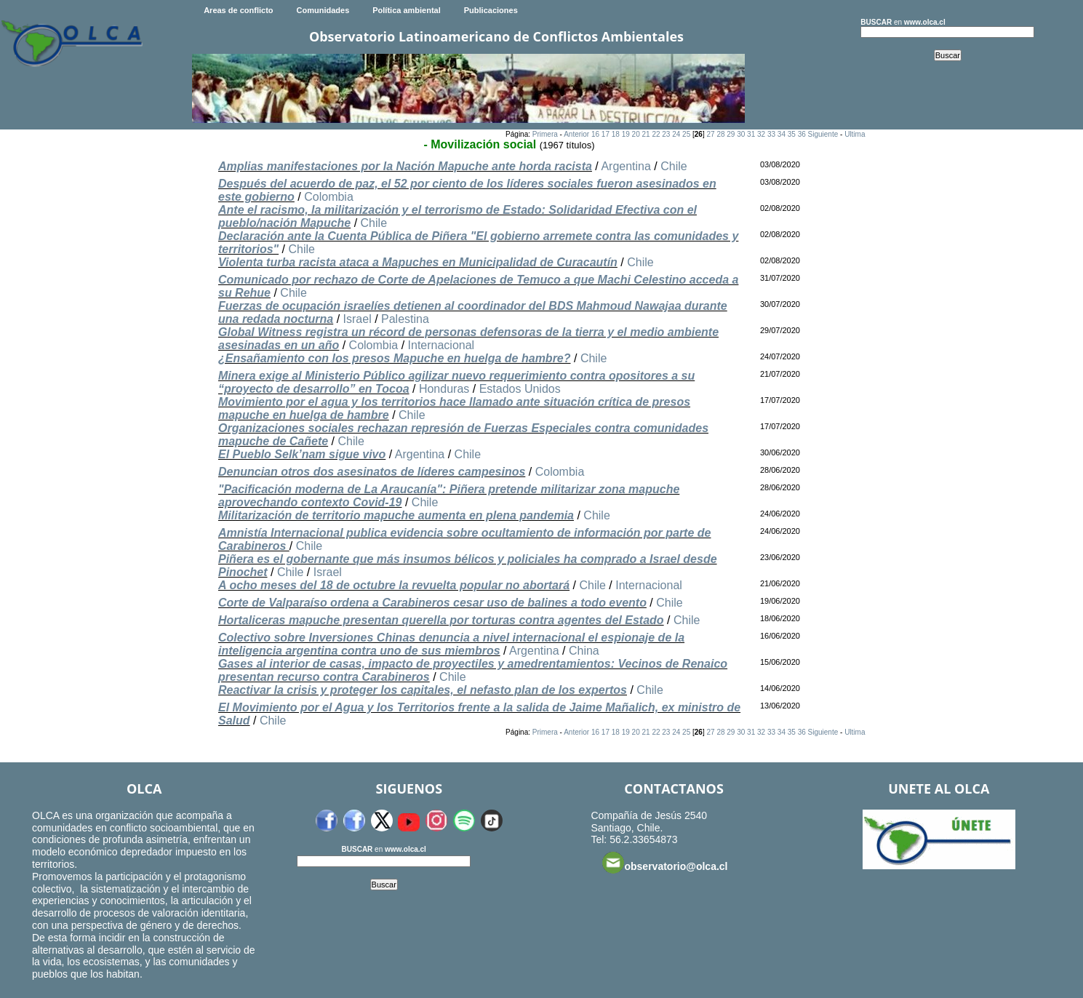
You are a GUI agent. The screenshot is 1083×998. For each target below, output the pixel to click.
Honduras (444, 389)
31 (751, 134)
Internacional (441, 345)
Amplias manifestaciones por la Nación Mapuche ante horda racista (405, 166)
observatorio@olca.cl (664, 863)
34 (782, 134)
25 (686, 134)
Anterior (576, 134)
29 (731, 134)
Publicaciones (491, 10)
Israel (357, 319)
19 (626, 134)
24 (676, 134)
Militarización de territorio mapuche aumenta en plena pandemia (396, 515)
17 (606, 134)
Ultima (854, 134)
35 (792, 134)
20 (636, 134)
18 (616, 134)
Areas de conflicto (238, 10)
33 (771, 134)
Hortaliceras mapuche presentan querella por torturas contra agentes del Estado (441, 620)
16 (595, 134)
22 (656, 134)
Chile (673, 166)
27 (710, 134)
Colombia (328, 197)
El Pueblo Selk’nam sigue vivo (301, 454)
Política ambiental (406, 10)
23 (666, 134)
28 (720, 134)
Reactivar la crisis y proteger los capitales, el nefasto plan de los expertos (422, 690)
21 (646, 134)
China (584, 650)
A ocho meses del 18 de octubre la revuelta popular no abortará (394, 585)
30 (741, 134)
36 (802, 134)
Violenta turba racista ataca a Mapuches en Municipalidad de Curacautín (418, 262)
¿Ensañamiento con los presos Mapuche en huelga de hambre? (394, 358)
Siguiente (823, 134)
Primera (545, 134)
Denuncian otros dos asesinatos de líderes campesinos (371, 472)
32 (761, 134)
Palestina (405, 319)
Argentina (626, 166)
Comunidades (323, 10)
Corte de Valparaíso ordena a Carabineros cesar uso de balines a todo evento (432, 602)
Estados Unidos (520, 389)
